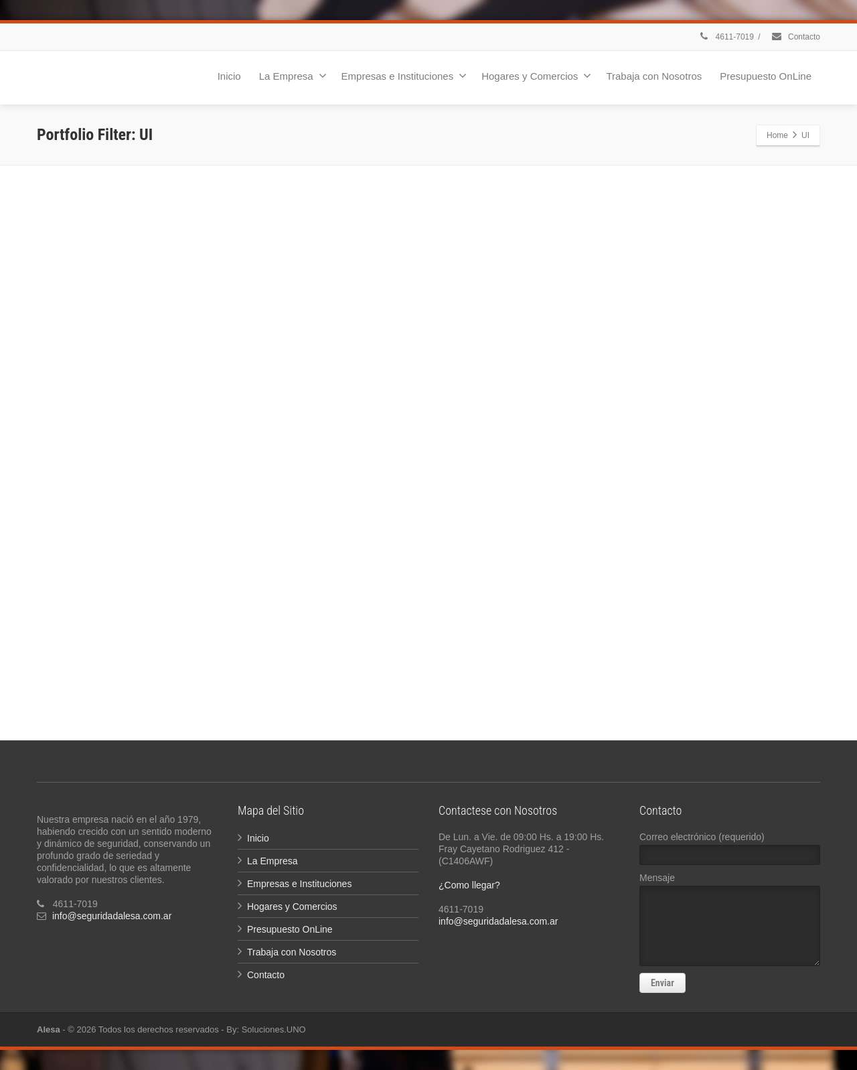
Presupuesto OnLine (765, 76)
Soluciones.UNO (274, 1029)
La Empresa (293, 76)
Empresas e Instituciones (404, 76)
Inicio (229, 76)
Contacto (795, 37)
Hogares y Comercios (536, 76)
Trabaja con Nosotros (654, 76)
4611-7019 (726, 37)
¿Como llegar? (469, 885)
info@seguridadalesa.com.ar (111, 916)
